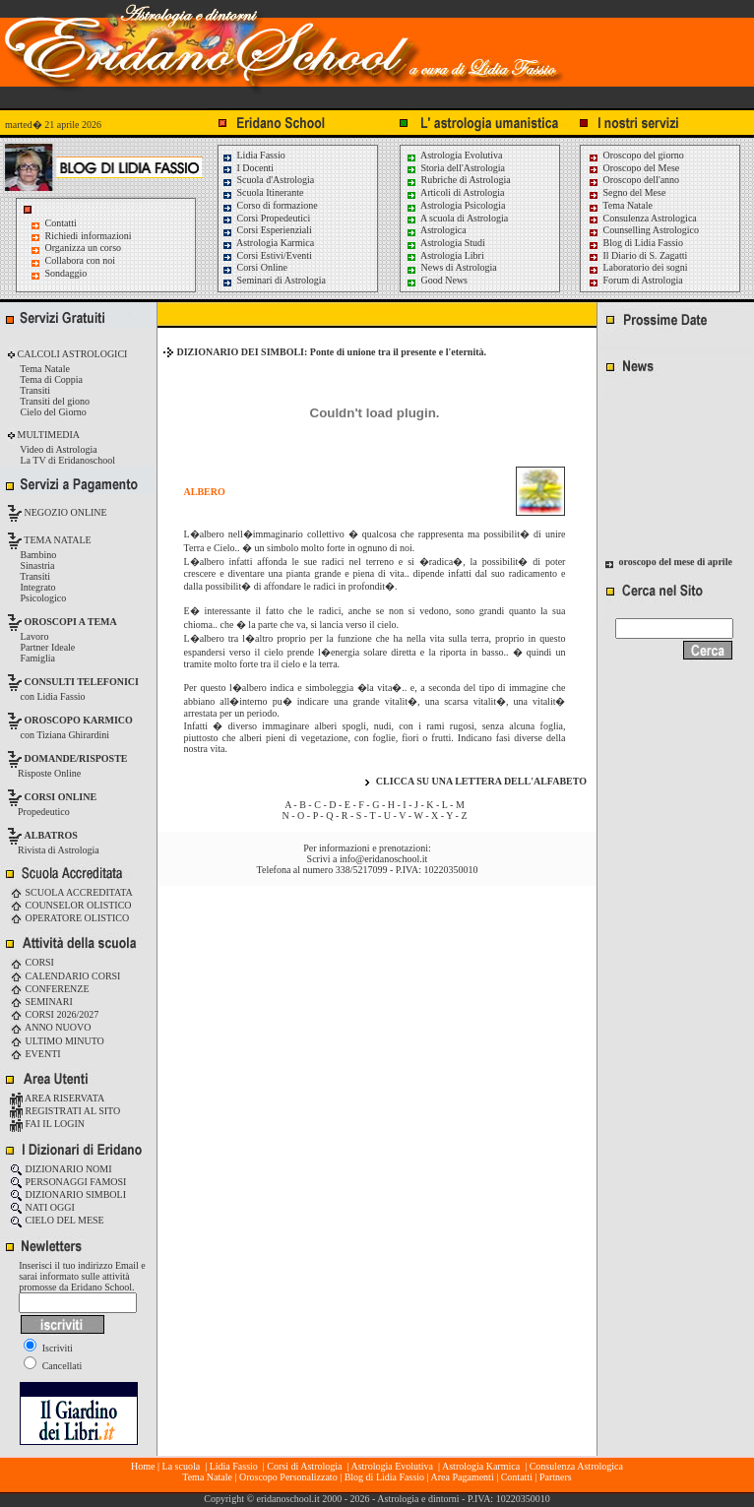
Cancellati (53, 1365)
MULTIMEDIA (47, 434)
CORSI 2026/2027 (54, 1014)
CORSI (32, 962)
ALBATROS (51, 835)
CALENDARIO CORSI (65, 976)
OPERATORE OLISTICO (69, 917)
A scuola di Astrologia (457, 218)
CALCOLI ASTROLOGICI (71, 353)
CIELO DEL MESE (57, 1220)
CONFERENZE (50, 988)
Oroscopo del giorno (636, 155)
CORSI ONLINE (61, 796)
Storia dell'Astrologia (455, 167)
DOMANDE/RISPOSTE (76, 758)
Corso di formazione (269, 205)
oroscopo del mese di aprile (675, 565)
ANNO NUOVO (50, 1027)
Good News (437, 280)
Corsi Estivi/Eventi (266, 255)
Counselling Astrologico (643, 229)
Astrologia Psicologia (455, 205)
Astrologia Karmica (267, 242)
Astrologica (436, 229)
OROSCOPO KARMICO (79, 720)
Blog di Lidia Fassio (635, 242)
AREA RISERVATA (57, 1098)
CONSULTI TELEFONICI (82, 681)
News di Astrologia (451, 267)
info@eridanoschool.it (383, 858)
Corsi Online (254, 267)
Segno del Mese (626, 192)
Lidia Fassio (253, 155)
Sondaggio (66, 273)
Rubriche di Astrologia (458, 179)
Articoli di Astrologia (455, 192)
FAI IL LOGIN (47, 1123)
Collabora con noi (80, 260)
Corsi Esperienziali (266, 229)
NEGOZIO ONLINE (64, 512)
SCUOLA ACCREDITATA (71, 892)
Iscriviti (48, 1348)
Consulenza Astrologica (642, 218)
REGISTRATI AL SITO (65, 1110)
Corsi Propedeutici (265, 218)
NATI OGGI (42, 1207)
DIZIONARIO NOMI (61, 1168)
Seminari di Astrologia (273, 280)
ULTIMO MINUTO (57, 1041)
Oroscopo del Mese (633, 167)
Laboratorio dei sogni (638, 267)
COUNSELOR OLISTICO (71, 905)
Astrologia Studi (445, 242)
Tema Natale (620, 205)
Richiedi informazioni (88, 235)
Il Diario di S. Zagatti (637, 255)
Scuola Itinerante (262, 192)
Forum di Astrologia (635, 280)
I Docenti (247, 167)
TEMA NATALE (57, 539)
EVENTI (35, 1053)
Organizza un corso (83, 247)
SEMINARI (41, 1001)
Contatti (61, 223)
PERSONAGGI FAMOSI (68, 1181)
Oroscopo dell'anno (641, 179)
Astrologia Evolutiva (454, 155)
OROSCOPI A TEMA (71, 621)
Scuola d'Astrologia (267, 179)
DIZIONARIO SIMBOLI (68, 1194)
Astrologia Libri (445, 255)
